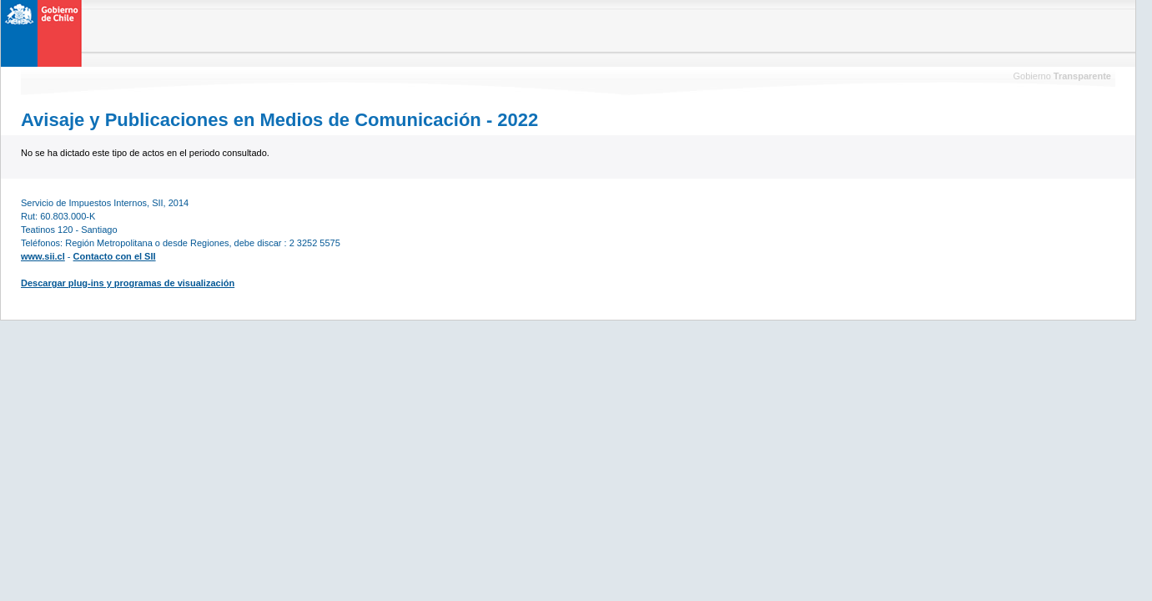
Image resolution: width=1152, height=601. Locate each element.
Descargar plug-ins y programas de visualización (127, 283)
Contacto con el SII (114, 256)
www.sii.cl (43, 256)
